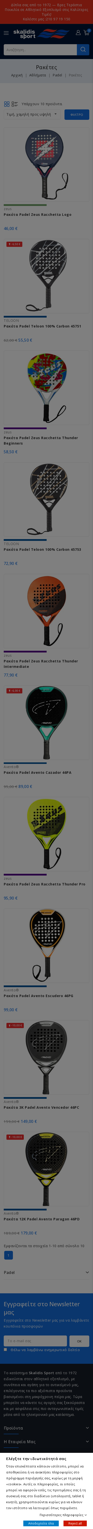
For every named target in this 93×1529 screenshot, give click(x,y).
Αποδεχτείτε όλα (41, 1523)
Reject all (75, 1523)
